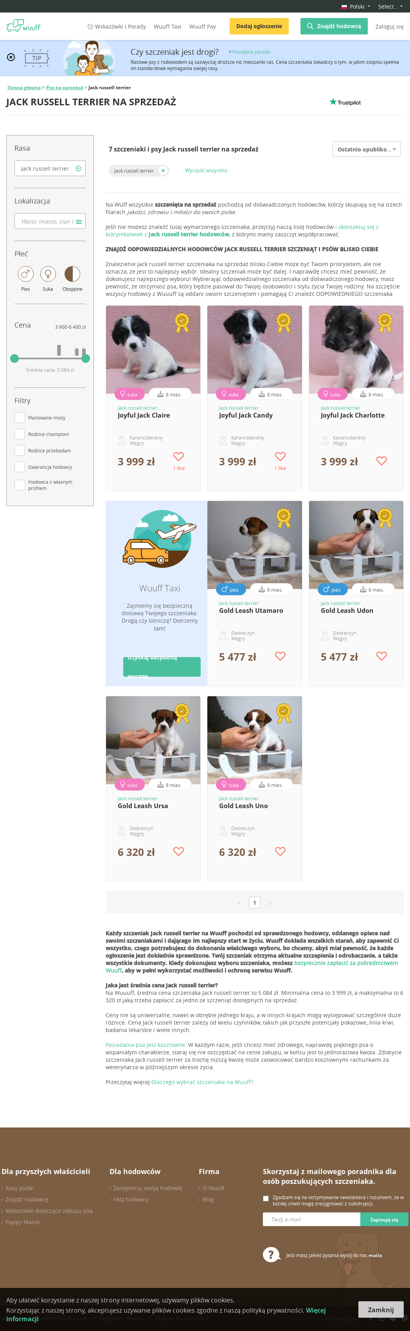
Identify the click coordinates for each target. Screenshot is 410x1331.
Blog (208, 1199)
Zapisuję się (384, 1219)
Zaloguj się (390, 26)
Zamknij (381, 1310)
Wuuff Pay (202, 26)
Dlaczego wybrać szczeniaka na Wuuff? (202, 1082)
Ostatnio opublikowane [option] (369, 149)
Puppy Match (22, 1222)
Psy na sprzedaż (64, 87)
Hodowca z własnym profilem (50, 485)
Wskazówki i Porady (116, 26)
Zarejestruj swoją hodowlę (147, 1188)
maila (375, 1255)
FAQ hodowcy (131, 1199)
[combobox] (50, 168)
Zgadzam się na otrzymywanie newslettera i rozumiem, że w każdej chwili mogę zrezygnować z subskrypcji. (338, 1200)
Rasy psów (19, 1188)
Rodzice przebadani (49, 450)
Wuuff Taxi (168, 26)
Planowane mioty (46, 417)
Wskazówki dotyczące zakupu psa (49, 1210)
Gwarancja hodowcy (50, 467)
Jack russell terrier (134, 171)
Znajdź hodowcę (339, 26)
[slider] (14, 358)
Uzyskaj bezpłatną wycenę (152, 667)
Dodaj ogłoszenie (259, 26)
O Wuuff (214, 1188)
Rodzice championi (48, 434)
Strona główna (24, 87)
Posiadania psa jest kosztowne (145, 1044)
